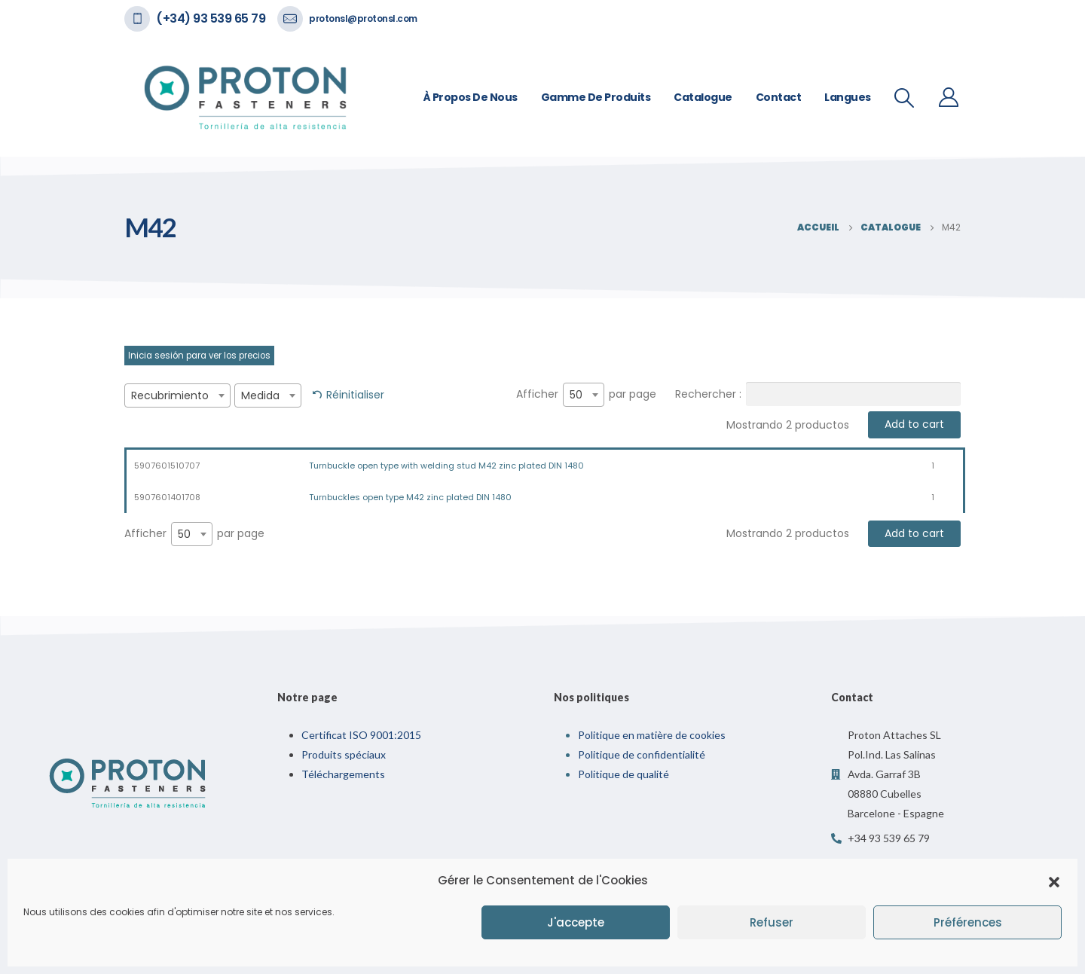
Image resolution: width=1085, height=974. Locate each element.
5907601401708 (167, 497)
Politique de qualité (623, 774)
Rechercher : (818, 394)
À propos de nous (470, 97)
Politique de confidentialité (641, 754)
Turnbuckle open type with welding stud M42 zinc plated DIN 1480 (446, 466)
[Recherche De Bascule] (904, 98)
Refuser (771, 922)
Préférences (968, 922)
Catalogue (703, 97)
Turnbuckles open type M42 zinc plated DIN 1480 (410, 497)
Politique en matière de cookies (652, 734)
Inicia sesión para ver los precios (199, 356)
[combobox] (177, 395)
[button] (1054, 880)
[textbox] (177, 395)
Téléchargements (343, 774)
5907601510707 (167, 466)
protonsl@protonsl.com (363, 18)
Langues (847, 97)
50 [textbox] (576, 394)
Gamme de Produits (596, 97)
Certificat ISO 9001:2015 (361, 734)
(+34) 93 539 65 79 (210, 18)
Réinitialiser (355, 394)
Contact (779, 97)
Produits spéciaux (343, 754)
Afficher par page (586, 395)
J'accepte (575, 922)
